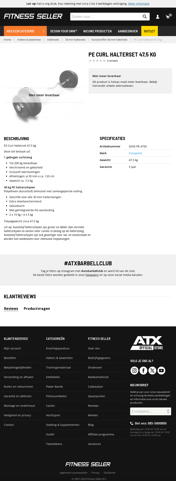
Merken (93, 415)
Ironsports (135, 153)
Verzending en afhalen (19, 377)
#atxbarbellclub (98, 377)
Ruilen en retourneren (18, 386)
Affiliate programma (101, 434)
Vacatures (94, 444)
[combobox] (110, 16)
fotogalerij (92, 275)
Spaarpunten (96, 396)
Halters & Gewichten (29, 39)
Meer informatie (138, 3)
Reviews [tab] (11, 308)
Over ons (94, 348)
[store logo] (33, 16)
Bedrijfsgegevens (99, 358)
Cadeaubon (95, 386)
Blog (91, 425)
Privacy (95, 472)
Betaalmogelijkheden (17, 367)
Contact (9, 425)
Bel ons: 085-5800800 (150, 423)
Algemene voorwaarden (73, 472)
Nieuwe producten (97, 31)
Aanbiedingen (128, 31)
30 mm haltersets (75, 39)
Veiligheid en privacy (17, 415)
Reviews (93, 405)
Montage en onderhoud (19, 405)
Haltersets (53, 39)
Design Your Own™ (63, 31)
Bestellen (10, 358)
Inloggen (159, 17)
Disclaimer (110, 472)
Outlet (149, 31)
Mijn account (12, 348)
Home (7, 39)
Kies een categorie (21, 31)
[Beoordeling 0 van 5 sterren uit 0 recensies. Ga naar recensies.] (103, 60)
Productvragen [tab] (37, 308)
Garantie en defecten (18, 396)
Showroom (95, 367)
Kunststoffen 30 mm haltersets (109, 39)
